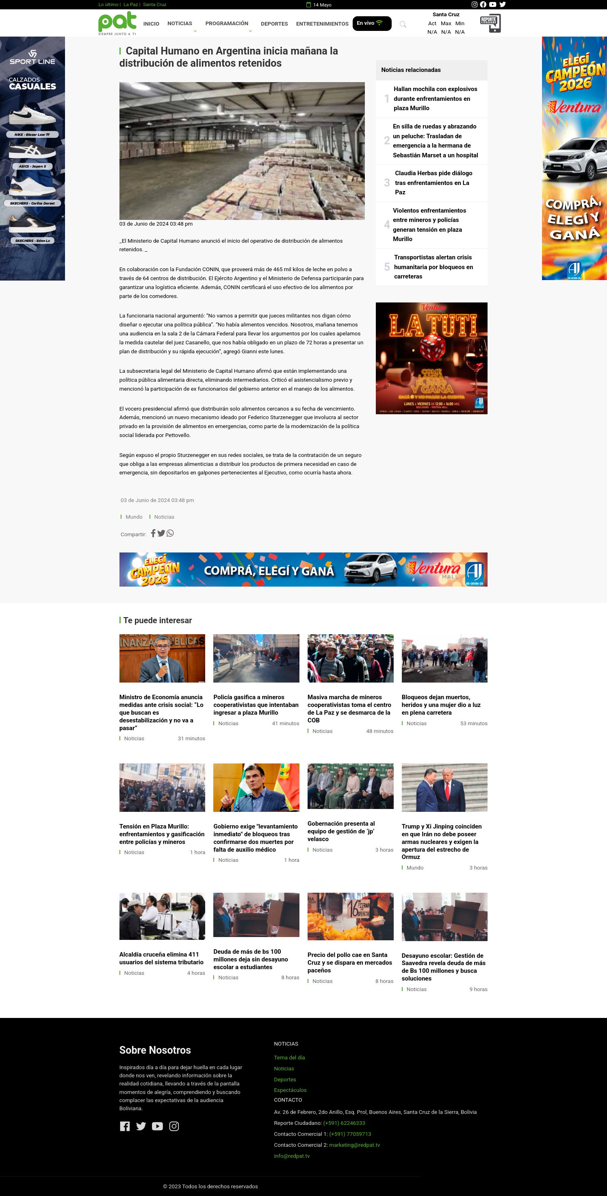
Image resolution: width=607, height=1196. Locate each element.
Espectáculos (290, 1090)
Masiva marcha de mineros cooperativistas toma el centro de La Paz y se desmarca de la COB (349, 709)
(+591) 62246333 (344, 1123)
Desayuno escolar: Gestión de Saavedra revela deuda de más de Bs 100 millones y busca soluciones (444, 967)
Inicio (151, 24)
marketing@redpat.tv (354, 1145)
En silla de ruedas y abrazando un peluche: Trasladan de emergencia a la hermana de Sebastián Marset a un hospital (435, 141)
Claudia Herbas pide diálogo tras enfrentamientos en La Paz (433, 183)
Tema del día (289, 1058)
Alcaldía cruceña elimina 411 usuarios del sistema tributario (161, 958)
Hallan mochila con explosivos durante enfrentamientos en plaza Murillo (435, 98)
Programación (227, 23)
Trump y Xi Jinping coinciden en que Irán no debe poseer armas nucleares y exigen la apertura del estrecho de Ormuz (442, 842)
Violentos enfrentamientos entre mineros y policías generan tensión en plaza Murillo (429, 225)
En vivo (369, 23)
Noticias (179, 23)
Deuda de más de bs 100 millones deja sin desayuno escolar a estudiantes (250, 959)
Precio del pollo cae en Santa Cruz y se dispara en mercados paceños (350, 962)
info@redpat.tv (292, 1156)
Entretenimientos (322, 24)
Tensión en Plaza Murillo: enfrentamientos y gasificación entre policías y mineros (162, 834)
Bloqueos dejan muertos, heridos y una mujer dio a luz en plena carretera (441, 705)
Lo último (108, 4)
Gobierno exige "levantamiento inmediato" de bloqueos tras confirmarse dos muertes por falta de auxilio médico (255, 838)
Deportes (274, 24)
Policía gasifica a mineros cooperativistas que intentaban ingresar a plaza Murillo (256, 705)
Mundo (134, 517)
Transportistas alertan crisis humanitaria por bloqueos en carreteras (433, 267)
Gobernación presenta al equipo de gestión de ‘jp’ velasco (341, 831)
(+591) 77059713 (350, 1134)
